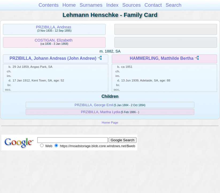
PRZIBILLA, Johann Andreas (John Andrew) (53, 58)
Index (112, 5)
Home (69, 5)
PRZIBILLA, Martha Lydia (100, 112)
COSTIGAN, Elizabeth (53, 40)
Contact (153, 5)
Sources (131, 5)
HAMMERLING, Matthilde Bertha (161, 58)
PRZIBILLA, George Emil (94, 105)
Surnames (91, 5)
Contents (48, 5)
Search (173, 5)
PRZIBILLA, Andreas (53, 27)
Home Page (110, 122)
